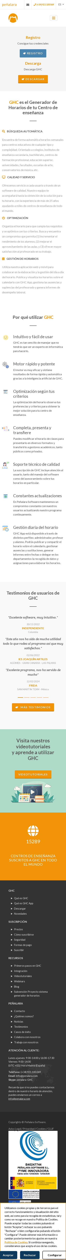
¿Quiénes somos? (24, 1016)
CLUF (51, 1128)
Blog (16, 986)
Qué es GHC (21, 898)
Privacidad (29, 1128)
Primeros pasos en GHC (27, 965)
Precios (18, 929)
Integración (20, 970)
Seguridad (19, 939)
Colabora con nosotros (27, 1037)
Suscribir (19, 950)
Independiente (33, 628)
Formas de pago (23, 944)
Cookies (41, 1128)
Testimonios (21, 1026)
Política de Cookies (16, 1242)
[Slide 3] (33, 697)
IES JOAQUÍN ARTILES (33, 659)
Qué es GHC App (23, 903)
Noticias (18, 1021)
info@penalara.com (27, 1075)
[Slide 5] (45, 697)
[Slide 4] (39, 697)
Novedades (20, 913)
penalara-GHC (25, 1079)
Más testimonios (33, 707)
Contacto (19, 1011)
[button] (61, 4)
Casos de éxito (22, 1031)
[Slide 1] (20, 697)
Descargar (33, 79)
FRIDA (33, 685)
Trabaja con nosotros (26, 1042)
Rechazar (30, 1255)
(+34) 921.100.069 (31, 1072)
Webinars (19, 981)
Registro (33, 53)
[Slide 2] (26, 697)
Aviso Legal (14, 1128)
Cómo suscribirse (24, 934)
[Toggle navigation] (54, 18)
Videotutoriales (33, 774)
